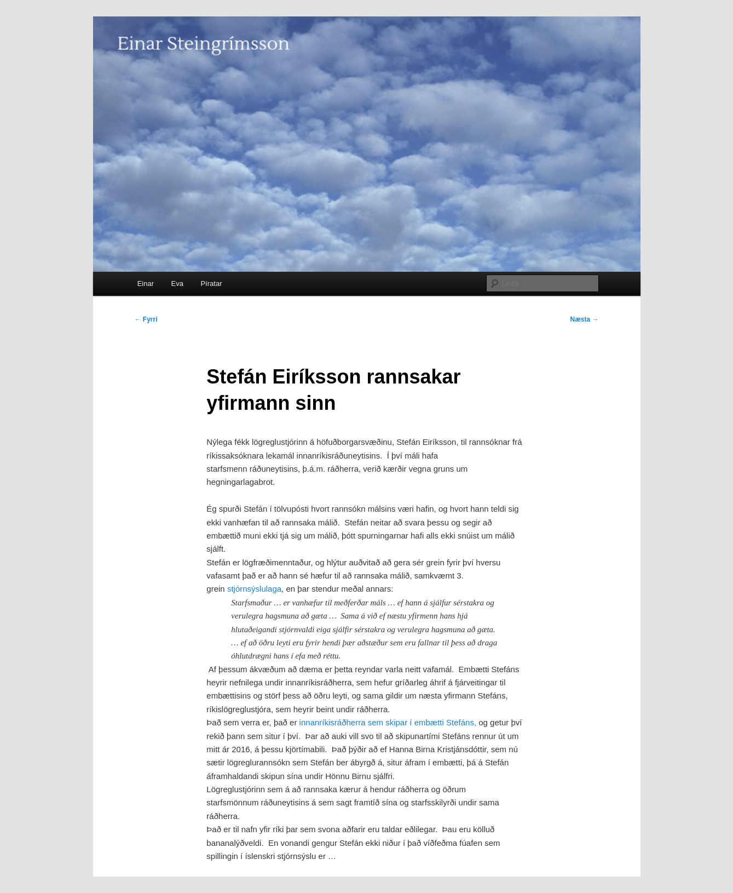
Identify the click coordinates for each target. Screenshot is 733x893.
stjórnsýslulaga (254, 588)
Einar (145, 283)
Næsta (584, 319)
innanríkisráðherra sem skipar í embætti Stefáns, (387, 722)
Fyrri (146, 319)
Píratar (211, 283)
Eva (177, 283)
